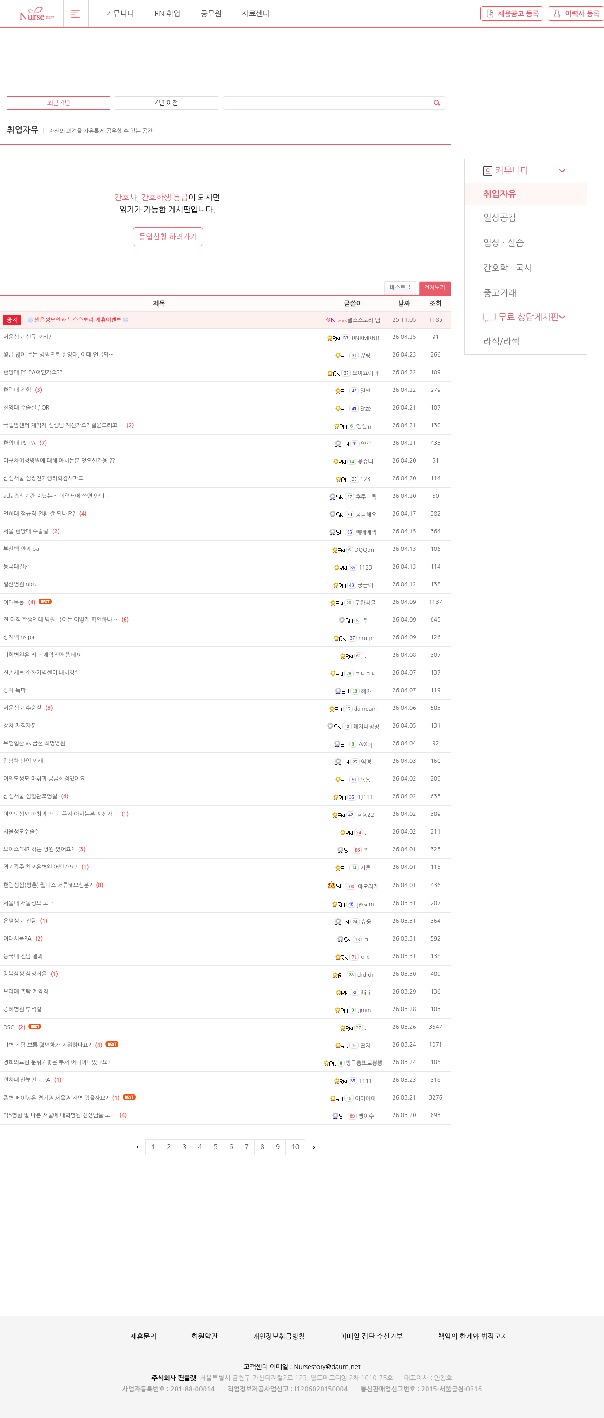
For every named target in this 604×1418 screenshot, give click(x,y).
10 (295, 1147)
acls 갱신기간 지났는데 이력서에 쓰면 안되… (56, 496)
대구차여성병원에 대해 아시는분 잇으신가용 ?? (59, 461)
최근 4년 (58, 103)
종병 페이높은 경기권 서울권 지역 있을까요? (61, 1098)
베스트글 (400, 288)
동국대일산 (16, 567)
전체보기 (434, 288)
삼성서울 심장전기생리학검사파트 (43, 478)
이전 (138, 1147)
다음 (312, 1147)
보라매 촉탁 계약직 (25, 991)
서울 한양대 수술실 (31, 531)
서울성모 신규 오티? (27, 337)
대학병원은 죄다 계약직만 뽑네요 (42, 655)
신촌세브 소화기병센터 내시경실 (41, 673)
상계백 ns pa (18, 637)
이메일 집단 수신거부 (371, 1336)
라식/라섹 (501, 341)
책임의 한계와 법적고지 (472, 1336)
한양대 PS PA (25, 443)
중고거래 (499, 293)
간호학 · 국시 (507, 268)
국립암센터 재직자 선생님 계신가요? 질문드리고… (68, 425)
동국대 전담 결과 (23, 956)
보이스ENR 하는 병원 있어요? (44, 849)
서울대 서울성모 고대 (28, 903)
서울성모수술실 (21, 832)
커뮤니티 (120, 13)
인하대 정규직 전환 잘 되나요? (45, 514)
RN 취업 (167, 13)
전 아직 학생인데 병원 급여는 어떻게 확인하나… (66, 620)
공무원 (211, 13)
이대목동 (19, 602)
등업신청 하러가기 (168, 236)
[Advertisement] (225, 57)
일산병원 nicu (20, 584)
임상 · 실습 (503, 243)
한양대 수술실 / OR (26, 408)
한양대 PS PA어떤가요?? (33, 372)
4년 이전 (166, 103)
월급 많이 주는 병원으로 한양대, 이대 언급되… (58, 355)
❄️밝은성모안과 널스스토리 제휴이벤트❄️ (77, 320)
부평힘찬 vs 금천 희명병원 (34, 743)
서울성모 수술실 (28, 708)
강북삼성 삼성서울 (30, 974)
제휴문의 (143, 1336)
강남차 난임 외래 (23, 761)
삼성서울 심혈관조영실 (36, 796)
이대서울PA (23, 938)
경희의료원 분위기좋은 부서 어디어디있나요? (57, 1062)
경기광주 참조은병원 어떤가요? (46, 867)
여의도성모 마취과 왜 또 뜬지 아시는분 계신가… (66, 814)
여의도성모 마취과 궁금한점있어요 (44, 779)
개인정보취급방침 (279, 1336)
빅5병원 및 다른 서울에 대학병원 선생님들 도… (65, 1115)
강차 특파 (14, 690)
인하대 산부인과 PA (32, 1080)
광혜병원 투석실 (22, 1009)
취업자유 (499, 194)
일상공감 (499, 217)
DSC (14, 1027)
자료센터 (255, 13)
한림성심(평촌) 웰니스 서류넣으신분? (53, 885)
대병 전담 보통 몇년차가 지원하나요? (53, 1045)
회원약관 (204, 1336)
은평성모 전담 (25, 921)
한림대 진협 (22, 390)
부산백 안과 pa (21, 549)
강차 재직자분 (19, 726)
